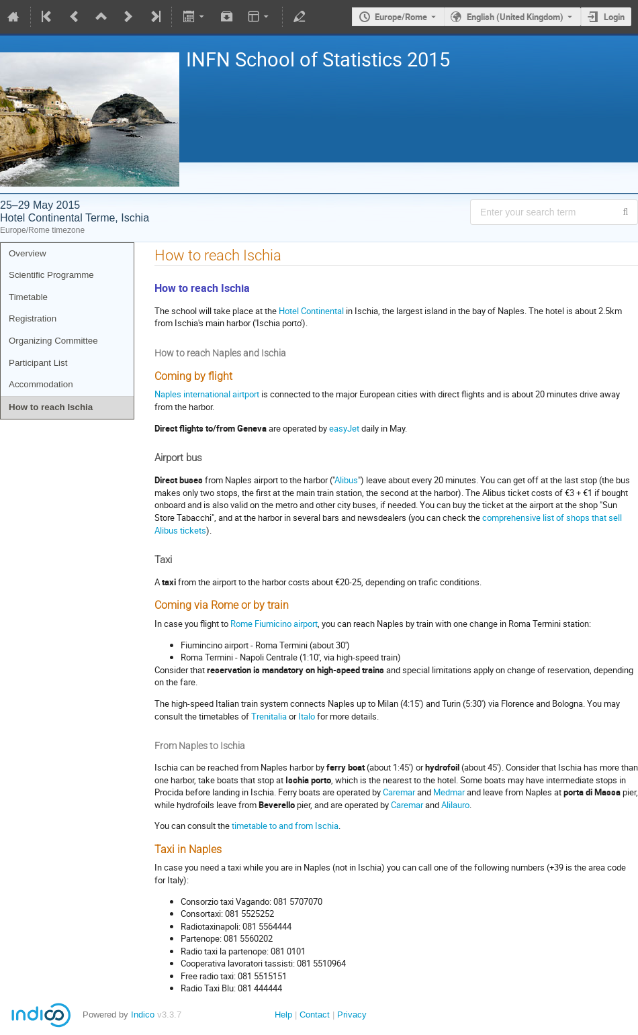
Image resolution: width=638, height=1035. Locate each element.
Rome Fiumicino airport (274, 624)
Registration (32, 318)
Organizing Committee (53, 341)
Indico (142, 1014)
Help (283, 1014)
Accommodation (41, 384)
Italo (306, 716)
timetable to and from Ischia (285, 826)
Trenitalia (269, 716)
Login (614, 17)
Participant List (38, 363)
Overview (27, 253)
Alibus (346, 480)
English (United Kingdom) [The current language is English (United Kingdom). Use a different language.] (515, 17)
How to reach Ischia (51, 407)
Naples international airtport (206, 394)
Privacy (352, 1014)
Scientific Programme (51, 275)
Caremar (399, 792)
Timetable (28, 297)
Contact (315, 1014)
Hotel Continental (311, 311)
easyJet (344, 428)
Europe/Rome (401, 17)
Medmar (449, 792)
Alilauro (455, 805)
